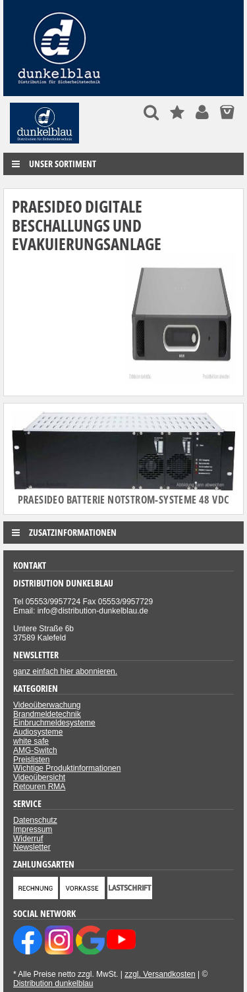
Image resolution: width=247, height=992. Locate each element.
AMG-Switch (35, 750)
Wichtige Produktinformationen (67, 768)
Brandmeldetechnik (47, 714)
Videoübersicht (39, 777)
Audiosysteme (38, 732)
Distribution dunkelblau (53, 983)
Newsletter (32, 847)
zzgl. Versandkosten (159, 974)
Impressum (32, 829)
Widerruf (28, 838)
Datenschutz (35, 820)
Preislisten (31, 759)
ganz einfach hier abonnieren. (65, 671)
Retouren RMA (39, 786)
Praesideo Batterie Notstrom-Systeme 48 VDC (124, 500)
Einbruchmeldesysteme (54, 722)
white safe (31, 741)
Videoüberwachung (47, 705)
